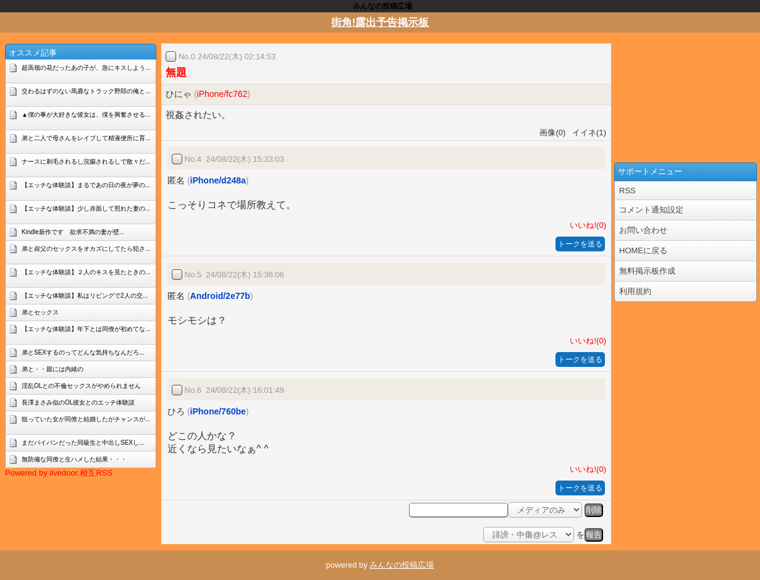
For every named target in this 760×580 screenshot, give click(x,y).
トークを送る (580, 244)
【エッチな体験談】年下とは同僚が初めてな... (86, 329)
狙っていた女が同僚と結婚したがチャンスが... (86, 419)
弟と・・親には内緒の (52, 369)
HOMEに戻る (643, 250)
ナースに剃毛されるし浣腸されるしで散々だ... (86, 161)
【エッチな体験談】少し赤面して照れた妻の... (86, 208)
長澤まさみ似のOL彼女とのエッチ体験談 (78, 402)
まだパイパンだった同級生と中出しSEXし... (83, 442)
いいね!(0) (585, 225)
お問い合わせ (643, 230)
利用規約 (635, 291)
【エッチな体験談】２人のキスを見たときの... (86, 272)
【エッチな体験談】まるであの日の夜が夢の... (86, 185)
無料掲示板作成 (647, 270)
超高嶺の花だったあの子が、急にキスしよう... (86, 67)
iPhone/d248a (218, 180)
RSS (627, 190)
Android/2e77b (220, 296)
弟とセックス (40, 312)
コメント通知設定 (651, 209)
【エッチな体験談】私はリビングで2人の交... (85, 295)
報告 (594, 534)
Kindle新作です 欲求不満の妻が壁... (73, 232)
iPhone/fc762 (222, 94)
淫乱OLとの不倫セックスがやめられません (81, 385)
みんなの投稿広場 (401, 564)
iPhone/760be (218, 411)
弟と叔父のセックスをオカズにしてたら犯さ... (86, 248)
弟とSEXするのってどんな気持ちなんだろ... (83, 352)
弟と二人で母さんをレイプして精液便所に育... (86, 138)
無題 (176, 72)
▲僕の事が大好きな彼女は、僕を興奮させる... (86, 114)
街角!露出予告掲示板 (380, 22)
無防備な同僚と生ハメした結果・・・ (74, 459)
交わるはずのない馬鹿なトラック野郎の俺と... (86, 91)
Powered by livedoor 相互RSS (58, 472)
